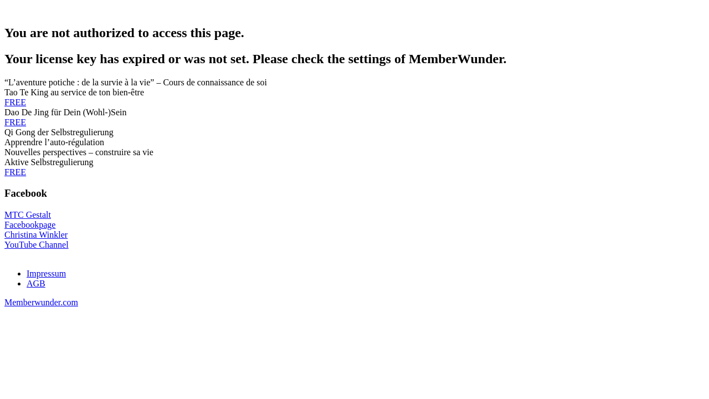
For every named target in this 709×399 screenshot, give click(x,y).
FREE (15, 102)
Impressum (46, 273)
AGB (36, 283)
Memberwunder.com (41, 302)
